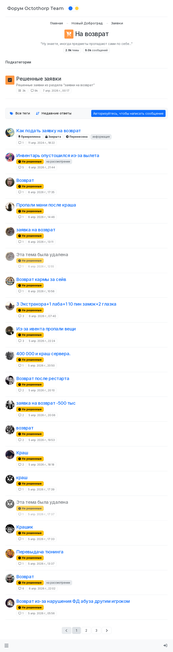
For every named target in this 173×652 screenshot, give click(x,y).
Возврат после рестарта (42, 378)
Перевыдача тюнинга (40, 552)
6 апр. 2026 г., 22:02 (42, 588)
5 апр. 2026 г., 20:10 (42, 390)
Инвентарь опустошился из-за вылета (57, 155)
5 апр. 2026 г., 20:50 (41, 365)
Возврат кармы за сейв (41, 279)
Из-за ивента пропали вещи (46, 329)
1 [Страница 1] (76, 630)
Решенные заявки (38, 79)
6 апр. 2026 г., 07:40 (42, 316)
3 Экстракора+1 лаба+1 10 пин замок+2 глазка (66, 304)
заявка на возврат (35, 229)
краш (21, 477)
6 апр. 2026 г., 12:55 (41, 266)
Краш (22, 452)
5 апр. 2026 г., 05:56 (41, 613)
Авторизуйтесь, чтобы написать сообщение (128, 113)
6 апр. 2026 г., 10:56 (41, 291)
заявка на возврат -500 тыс (46, 403)
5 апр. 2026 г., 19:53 (42, 440)
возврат (24, 428)
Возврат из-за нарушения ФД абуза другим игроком (73, 601)
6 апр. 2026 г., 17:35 (41, 192)
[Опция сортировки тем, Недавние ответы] (54, 113)
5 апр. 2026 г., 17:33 (41, 539)
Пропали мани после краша (46, 205)
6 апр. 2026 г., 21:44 (42, 167)
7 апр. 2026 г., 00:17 (56, 90)
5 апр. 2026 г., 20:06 (42, 415)
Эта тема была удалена (42, 254)
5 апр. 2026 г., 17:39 (41, 489)
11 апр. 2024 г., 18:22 (41, 142)
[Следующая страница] (107, 630)
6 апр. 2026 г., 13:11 (40, 242)
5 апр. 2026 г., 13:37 (41, 563)
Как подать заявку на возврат (48, 130)
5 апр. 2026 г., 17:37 (41, 514)
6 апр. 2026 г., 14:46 (41, 217)
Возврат (25, 180)
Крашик (24, 527)
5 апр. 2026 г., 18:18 (41, 464)
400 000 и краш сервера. (43, 353)
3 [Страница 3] (96, 630)
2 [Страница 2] (86, 630)
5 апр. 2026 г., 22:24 (42, 341)
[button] (6, 645)
